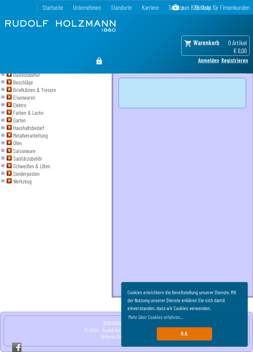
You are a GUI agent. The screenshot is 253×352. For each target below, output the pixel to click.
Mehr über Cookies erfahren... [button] (155, 317)
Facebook (16, 347)
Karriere (150, 7)
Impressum (114, 322)
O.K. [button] (184, 333)
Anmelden (208, 60)
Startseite (52, 7)
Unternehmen (87, 7)
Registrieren (234, 60)
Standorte (121, 7)
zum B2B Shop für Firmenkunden (215, 7)
